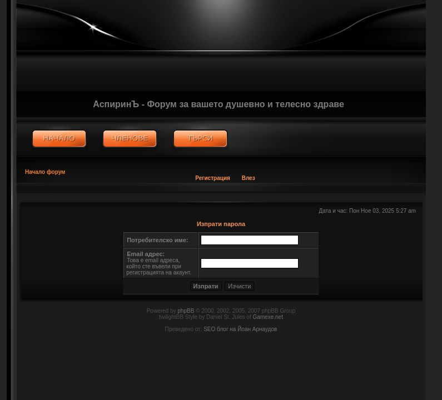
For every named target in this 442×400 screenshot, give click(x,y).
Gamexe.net (267, 317)
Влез (248, 178)
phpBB (185, 311)
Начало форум (45, 172)
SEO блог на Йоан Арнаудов (240, 329)
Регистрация (212, 178)
